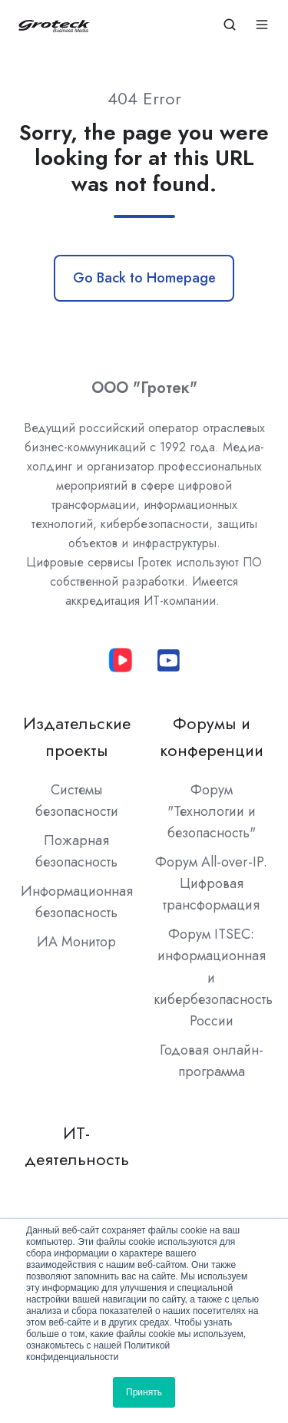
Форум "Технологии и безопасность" (211, 811)
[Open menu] (262, 24)
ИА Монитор (76, 942)
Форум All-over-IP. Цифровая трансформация (211, 883)
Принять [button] (144, 1392)
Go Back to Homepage (144, 278)
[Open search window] (229, 24)
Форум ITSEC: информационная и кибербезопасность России (213, 977)
